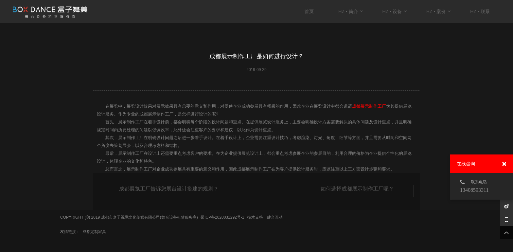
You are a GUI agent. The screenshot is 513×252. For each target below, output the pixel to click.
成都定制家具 (94, 231)
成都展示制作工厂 (369, 106)
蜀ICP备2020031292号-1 (222, 217)
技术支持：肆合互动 (265, 217)
